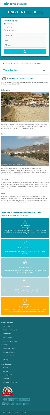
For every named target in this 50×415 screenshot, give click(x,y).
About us (5, 367)
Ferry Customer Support (10, 330)
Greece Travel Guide (8, 356)
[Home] (3, 63)
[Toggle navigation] (43, 4)
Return (9, 27)
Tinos (33, 63)
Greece (16, 63)
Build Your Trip (12, 30)
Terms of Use (6, 378)
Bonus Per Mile (7, 337)
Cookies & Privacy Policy (10, 382)
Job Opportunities (8, 375)
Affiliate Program (8, 345)
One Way (10, 24)
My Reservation (7, 333)
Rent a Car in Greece (8, 348)
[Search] (25, 51)
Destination (9, 63)
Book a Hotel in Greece (9, 352)
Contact (5, 371)
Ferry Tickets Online (8, 326)
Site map (5, 360)
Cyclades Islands (24, 63)
